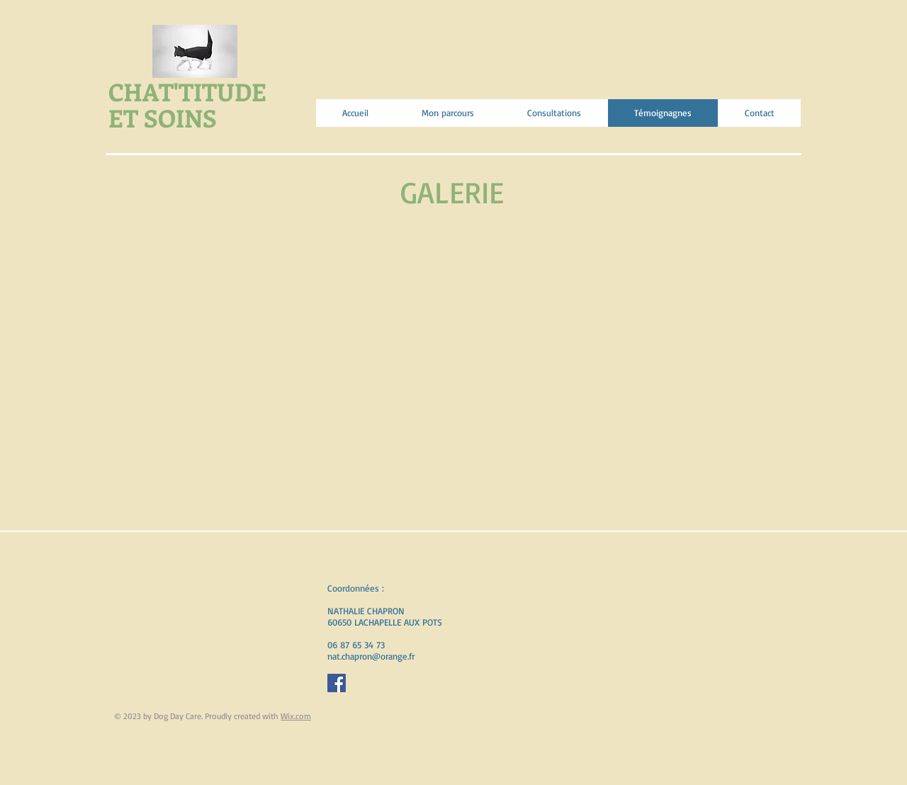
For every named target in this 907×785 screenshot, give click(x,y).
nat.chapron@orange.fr (371, 656)
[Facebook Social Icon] (336, 683)
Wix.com (296, 716)
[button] (174, 282)
